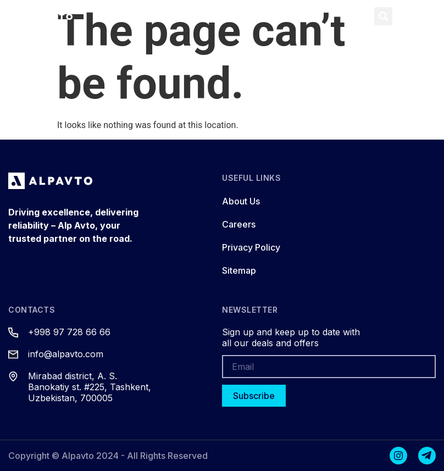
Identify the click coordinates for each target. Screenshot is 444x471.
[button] (356, 16)
